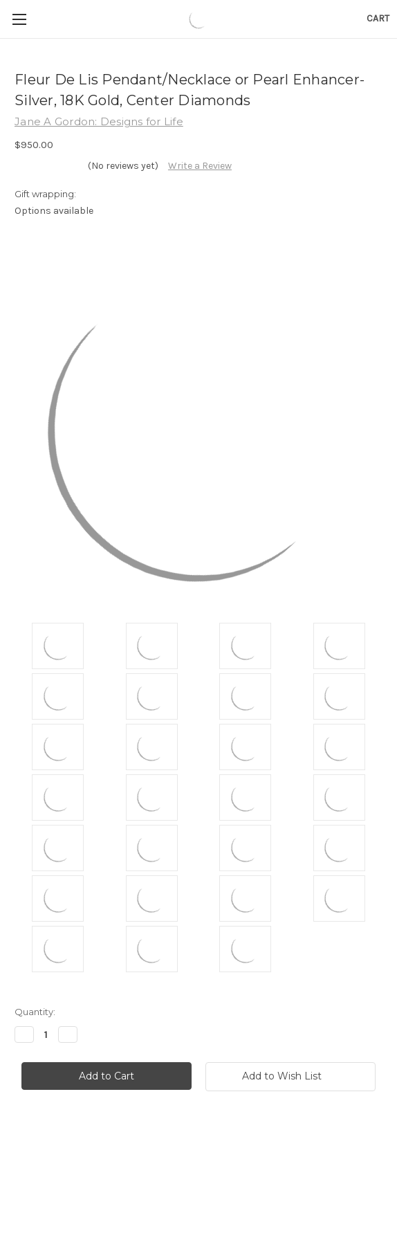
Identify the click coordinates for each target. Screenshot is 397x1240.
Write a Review (200, 166)
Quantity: (35, 1011)
